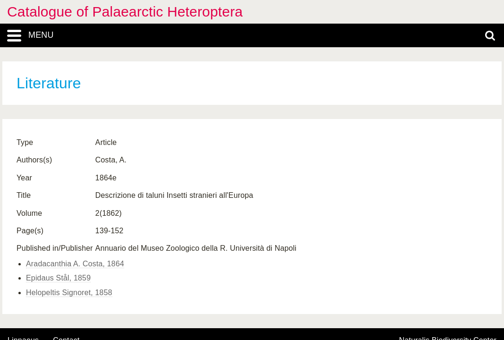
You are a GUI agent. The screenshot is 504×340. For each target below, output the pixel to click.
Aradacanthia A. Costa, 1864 (75, 264)
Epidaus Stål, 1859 (58, 278)
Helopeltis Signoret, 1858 (69, 293)
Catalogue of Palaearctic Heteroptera (125, 11)
